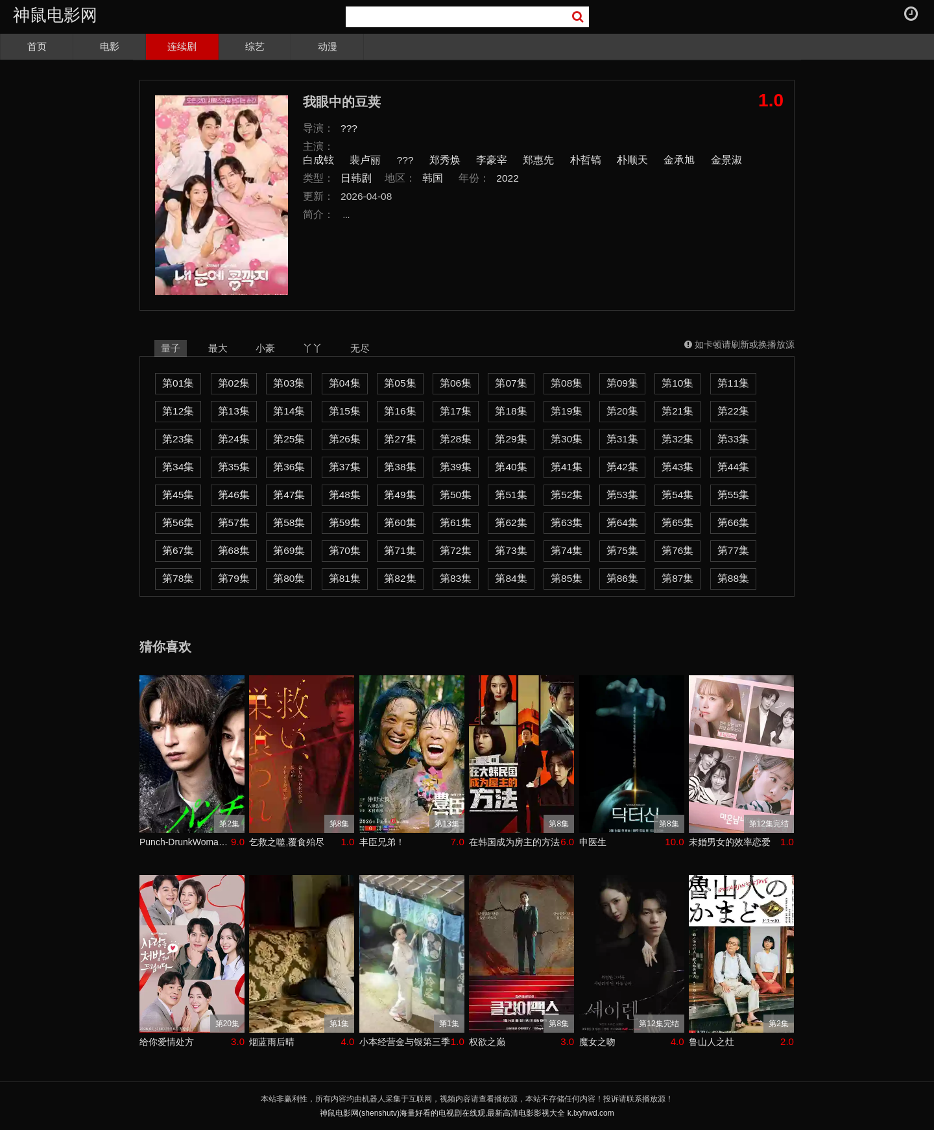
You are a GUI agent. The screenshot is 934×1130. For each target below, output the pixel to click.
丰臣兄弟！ (382, 842)
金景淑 (726, 159)
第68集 (234, 550)
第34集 (178, 466)
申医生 (592, 842)
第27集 (400, 438)
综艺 (255, 46)
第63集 (566, 522)
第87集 (677, 578)
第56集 (178, 522)
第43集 (677, 466)
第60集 (400, 522)
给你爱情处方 (166, 1042)
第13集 (234, 410)
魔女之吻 (597, 1042)
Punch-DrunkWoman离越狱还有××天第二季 (185, 842)
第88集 (733, 578)
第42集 (622, 466)
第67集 (178, 550)
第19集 (566, 410)
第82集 (400, 578)
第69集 (289, 550)
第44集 (733, 466)
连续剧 (182, 46)
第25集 (289, 438)
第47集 (289, 494)
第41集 (566, 466)
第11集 (733, 383)
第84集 (511, 578)
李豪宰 (491, 159)
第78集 (178, 578)
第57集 (234, 522)
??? (349, 128)
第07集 (511, 383)
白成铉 (318, 159)
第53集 (622, 494)
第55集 (733, 494)
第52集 (566, 494)
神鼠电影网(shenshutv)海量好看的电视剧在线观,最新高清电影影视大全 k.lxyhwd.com (467, 1113)
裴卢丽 (365, 159)
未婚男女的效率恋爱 (730, 842)
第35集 (234, 466)
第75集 (622, 550)
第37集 (345, 466)
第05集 (400, 383)
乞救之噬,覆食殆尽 (286, 842)
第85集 (566, 578)
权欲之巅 (487, 1042)
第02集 (234, 383)
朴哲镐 (585, 159)
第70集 (345, 550)
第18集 (511, 410)
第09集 (622, 383)
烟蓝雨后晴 (271, 1042)
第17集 (456, 410)
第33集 (733, 438)
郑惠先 (538, 159)
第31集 (622, 438)
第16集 (400, 410)
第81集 (345, 578)
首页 (37, 46)
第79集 (234, 578)
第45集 (178, 494)
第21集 (677, 410)
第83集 (456, 578)
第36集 (289, 466)
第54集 (677, 494)
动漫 (327, 46)
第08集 (566, 383)
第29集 (511, 438)
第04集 (345, 383)
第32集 (677, 438)
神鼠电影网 (55, 15)
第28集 (456, 438)
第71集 (400, 550)
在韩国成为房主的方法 (514, 842)
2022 (507, 178)
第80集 (289, 578)
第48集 (345, 494)
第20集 (622, 410)
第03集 (289, 383)
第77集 (733, 550)
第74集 (566, 550)
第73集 (511, 550)
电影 (109, 46)
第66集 (733, 522)
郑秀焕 (445, 159)
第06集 (456, 383)
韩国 (432, 178)
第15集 (345, 410)
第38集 (400, 466)
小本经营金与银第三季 (404, 1042)
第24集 (234, 438)
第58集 (289, 522)
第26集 (345, 438)
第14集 (289, 410)
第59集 (345, 522)
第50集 (456, 494)
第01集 (178, 383)
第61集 (456, 522)
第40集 (511, 466)
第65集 (677, 522)
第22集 (733, 410)
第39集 (456, 466)
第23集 (178, 438)
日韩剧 (356, 178)
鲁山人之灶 (711, 1042)
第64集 (622, 522)
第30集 (566, 438)
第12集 (178, 410)
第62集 (511, 522)
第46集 (234, 494)
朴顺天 (632, 159)
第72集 (456, 550)
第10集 (677, 383)
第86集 (622, 578)
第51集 (511, 494)
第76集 (677, 550)
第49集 (400, 494)
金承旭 (679, 159)
